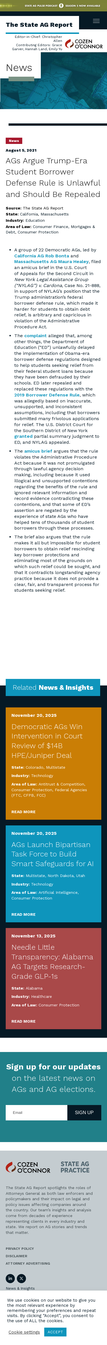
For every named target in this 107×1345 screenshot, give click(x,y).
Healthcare (41, 996)
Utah (80, 875)
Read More (23, 812)
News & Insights (20, 1288)
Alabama (34, 988)
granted (23, 436)
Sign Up (84, 1112)
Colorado (34, 767)
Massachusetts (55, 214)
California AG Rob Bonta (41, 256)
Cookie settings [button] (24, 1332)
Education (35, 220)
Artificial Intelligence (58, 892)
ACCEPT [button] (55, 1332)
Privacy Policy (20, 1249)
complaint (35, 335)
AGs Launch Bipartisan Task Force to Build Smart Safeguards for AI (52, 854)
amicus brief (38, 451)
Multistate (55, 767)
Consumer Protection (38, 232)
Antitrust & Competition (61, 784)
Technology (42, 775)
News (14, 141)
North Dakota (61, 875)
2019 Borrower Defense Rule (47, 395)
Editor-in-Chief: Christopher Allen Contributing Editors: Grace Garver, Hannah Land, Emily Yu (37, 43)
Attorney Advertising (28, 1263)
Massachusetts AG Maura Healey (51, 261)
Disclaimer (16, 1256)
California (29, 214)
